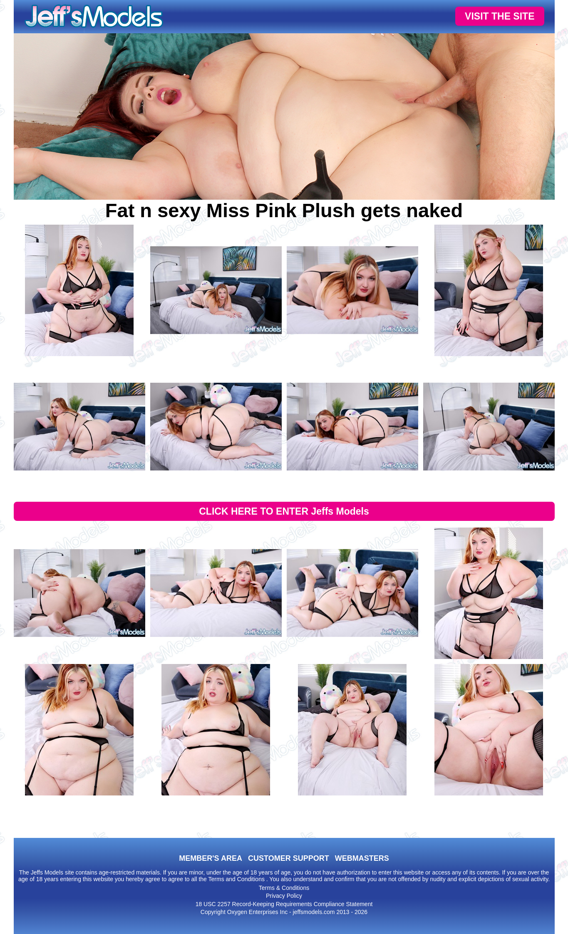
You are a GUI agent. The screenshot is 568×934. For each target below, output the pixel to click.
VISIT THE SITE (499, 16)
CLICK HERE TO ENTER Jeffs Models (284, 511)
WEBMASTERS (362, 858)
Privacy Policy (284, 895)
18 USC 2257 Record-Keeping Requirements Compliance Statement (284, 904)
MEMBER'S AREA (210, 858)
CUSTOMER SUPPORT (288, 858)
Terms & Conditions (284, 887)
